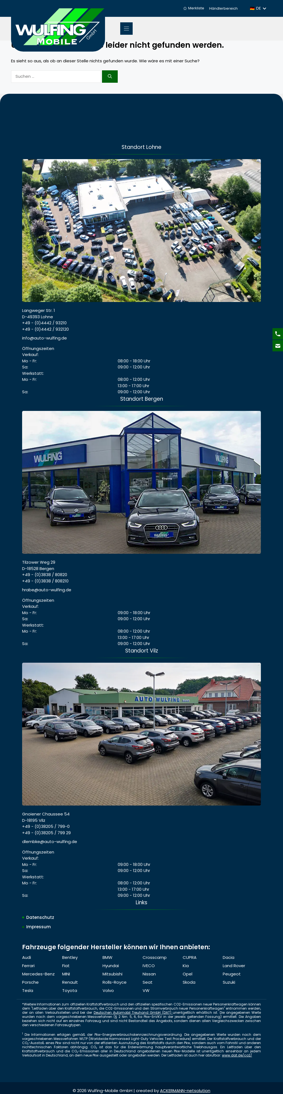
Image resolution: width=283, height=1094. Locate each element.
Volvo (108, 990)
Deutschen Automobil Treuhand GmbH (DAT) (133, 1012)
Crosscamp (155, 957)
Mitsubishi (112, 974)
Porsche (30, 982)
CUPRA (189, 957)
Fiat (66, 966)
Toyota (69, 990)
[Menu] (126, 28)
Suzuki (229, 982)
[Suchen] (110, 76)
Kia (186, 966)
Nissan (149, 974)
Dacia (228, 957)
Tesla (27, 990)
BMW (107, 957)
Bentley (70, 957)
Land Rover (234, 966)
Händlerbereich (223, 8)
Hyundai (111, 966)
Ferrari (28, 966)
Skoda (189, 982)
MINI (66, 974)
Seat (148, 982)
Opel (187, 974)
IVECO (149, 966)
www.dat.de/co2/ (237, 1055)
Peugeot (232, 974)
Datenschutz (40, 917)
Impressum (38, 927)
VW (146, 990)
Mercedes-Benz (38, 974)
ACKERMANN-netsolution (185, 1090)
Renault (70, 982)
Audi (26, 957)
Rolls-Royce (115, 982)
